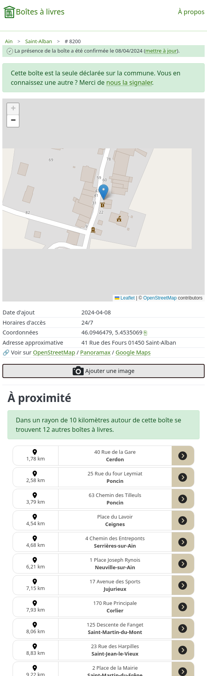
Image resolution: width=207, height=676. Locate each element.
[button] (103, 192)
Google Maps (132, 352)
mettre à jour (161, 50)
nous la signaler (129, 82)
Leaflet (125, 298)
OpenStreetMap (54, 352)
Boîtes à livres (40, 11)
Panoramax (95, 352)
